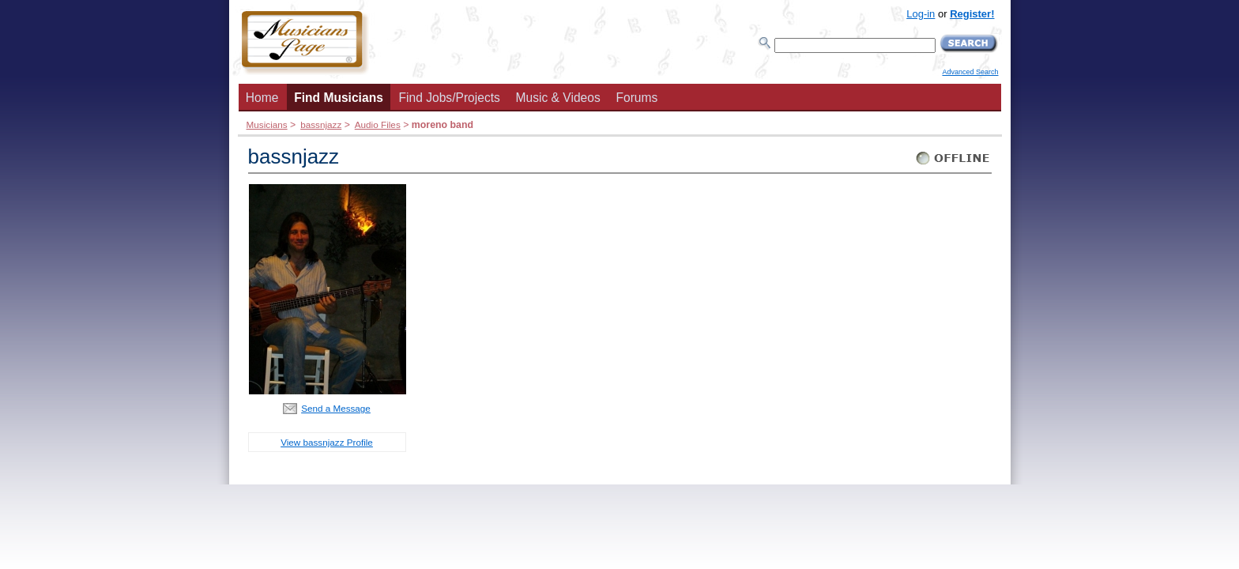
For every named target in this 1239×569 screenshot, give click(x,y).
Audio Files (378, 124)
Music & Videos (558, 97)
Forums (636, 97)
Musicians (267, 124)
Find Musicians (338, 97)
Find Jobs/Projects (449, 97)
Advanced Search (970, 72)
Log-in (920, 14)
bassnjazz (320, 124)
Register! (972, 14)
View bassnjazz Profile (327, 442)
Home (262, 97)
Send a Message (336, 408)
